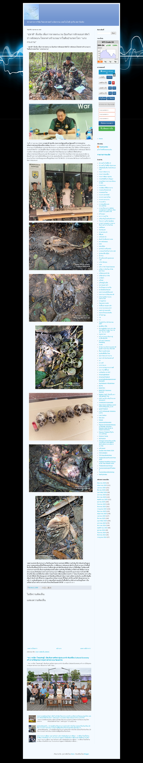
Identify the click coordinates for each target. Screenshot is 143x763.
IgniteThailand (103, 409)
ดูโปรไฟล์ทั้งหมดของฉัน (104, 149)
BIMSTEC (102, 388)
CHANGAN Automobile (106, 402)
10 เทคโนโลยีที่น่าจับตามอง (107, 165)
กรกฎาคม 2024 (102, 537)
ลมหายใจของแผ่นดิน (105, 312)
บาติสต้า (101, 278)
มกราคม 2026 (101, 495)
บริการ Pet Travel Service (107, 267)
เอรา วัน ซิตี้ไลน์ (104, 370)
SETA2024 (102, 438)
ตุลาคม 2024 (101, 530)
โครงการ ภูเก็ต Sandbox (106, 221)
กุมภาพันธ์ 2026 (102, 492)
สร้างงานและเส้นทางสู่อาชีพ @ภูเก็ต (106, 337)
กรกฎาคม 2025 (102, 509)
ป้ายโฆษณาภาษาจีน (105, 287)
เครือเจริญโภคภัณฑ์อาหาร (107, 218)
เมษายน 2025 (101, 516)
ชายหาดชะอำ (103, 232)
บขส (100, 264)
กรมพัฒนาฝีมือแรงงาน (106, 187)
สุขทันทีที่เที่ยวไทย (104, 353)
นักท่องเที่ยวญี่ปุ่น (104, 253)
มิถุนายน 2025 (101, 511)
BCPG (101, 386)
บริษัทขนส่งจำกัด (104, 273)
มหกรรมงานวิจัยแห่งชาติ (106, 294)
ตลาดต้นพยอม (103, 241)
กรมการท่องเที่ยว (104, 174)
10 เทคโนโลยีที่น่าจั (105, 163)
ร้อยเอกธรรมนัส (104, 303)
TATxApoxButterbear (105, 455)
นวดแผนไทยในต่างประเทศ (107, 251)
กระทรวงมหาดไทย (104, 197)
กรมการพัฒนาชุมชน (105, 176)
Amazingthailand (104, 374)
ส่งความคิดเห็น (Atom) (42, 652)
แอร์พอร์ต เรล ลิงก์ (104, 372)
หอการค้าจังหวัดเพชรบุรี (106, 358)
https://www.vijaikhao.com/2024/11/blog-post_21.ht (107, 405)
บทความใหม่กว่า (32, 648)
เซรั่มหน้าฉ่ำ (103, 237)
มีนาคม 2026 (101, 490)
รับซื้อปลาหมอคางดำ (105, 305)
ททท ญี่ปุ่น (102, 246)
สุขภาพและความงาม (105, 355)
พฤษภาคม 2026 (102, 485)
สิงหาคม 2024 (101, 535)
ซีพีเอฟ (101, 234)
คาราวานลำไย (103, 216)
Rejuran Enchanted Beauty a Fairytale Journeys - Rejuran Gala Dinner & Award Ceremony (107, 427)
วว (100, 320)
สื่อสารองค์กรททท (104, 351)
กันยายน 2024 (101, 532)
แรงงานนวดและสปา (105, 308)
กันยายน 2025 (101, 504)
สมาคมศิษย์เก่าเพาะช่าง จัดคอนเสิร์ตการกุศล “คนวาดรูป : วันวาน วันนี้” (107, 330)
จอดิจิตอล (102, 227)
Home (101, 138)
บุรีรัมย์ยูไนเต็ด (103, 282)
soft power (102, 448)
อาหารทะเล (102, 365)
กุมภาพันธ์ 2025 (102, 521)
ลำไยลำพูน (102, 315)
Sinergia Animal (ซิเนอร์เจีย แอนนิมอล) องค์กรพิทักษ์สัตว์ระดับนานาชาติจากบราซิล (107, 443)
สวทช (101, 344)
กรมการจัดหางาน (104, 172)
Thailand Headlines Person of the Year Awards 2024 (107, 462)
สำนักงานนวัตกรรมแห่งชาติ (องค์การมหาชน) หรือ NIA (107, 347)
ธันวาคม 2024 (101, 525)
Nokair (101, 420)
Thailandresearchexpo (106, 466)
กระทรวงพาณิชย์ (104, 195)
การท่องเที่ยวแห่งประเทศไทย (104, 205)
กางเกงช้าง (102, 202)
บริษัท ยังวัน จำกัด (104, 275)
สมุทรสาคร (102, 334)
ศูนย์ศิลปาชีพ (103, 326)
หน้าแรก (58, 648)
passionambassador (105, 422)
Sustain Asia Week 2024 (106, 450)
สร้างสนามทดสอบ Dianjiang (104, 341)
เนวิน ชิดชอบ (103, 262)
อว (100, 360)
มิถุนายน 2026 (101, 483)
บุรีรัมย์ (101, 280)
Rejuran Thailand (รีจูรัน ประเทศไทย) (106, 433)
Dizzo (72, 754)
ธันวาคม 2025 (101, 497)
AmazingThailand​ (104, 377)
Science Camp (103, 436)
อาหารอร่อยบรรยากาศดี (106, 367)
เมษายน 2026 (101, 487)
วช (100, 317)
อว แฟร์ (101, 363)
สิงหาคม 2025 (101, 506)
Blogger (86, 754)
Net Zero (101, 418)
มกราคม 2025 (101, 523)
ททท (100, 244)
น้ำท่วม (101, 255)
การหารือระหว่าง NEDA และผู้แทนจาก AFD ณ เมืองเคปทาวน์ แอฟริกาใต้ (107, 209)
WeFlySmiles (103, 474)
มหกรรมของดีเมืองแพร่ (106, 292)
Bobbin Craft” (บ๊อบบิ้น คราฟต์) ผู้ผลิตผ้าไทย (107, 395)
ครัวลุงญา (102, 214)
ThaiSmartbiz (103, 147)
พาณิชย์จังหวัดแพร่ (104, 289)
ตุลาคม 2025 (101, 502)
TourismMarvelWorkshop (106, 472)
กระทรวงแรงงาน (104, 199)
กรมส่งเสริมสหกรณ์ (105, 190)
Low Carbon (103, 415)
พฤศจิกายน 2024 (102, 528)
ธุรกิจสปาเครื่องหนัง (105, 248)
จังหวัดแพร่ (102, 230)
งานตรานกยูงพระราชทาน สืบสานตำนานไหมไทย (107, 224)
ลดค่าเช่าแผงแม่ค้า (105, 310)
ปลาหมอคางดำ (103, 285)
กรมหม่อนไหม (103, 192)
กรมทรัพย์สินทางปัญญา (106, 179)
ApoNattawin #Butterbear (106, 383)
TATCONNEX (103, 453)
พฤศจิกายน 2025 (102, 499)
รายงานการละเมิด (103, 155)
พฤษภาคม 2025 (102, 513)
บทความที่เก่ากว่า (85, 648)
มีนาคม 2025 (101, 518)
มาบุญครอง (102, 301)
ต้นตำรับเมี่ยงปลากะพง (106, 239)
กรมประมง (102, 185)
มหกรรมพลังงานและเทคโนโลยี (105, 297)
